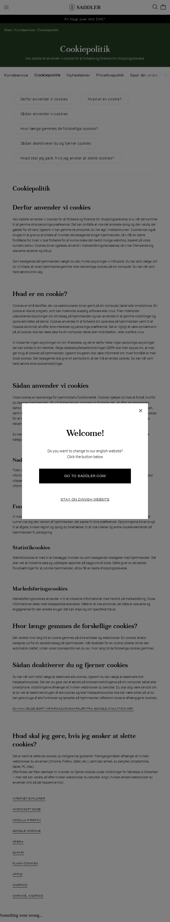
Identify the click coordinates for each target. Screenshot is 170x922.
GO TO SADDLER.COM (85, 476)
